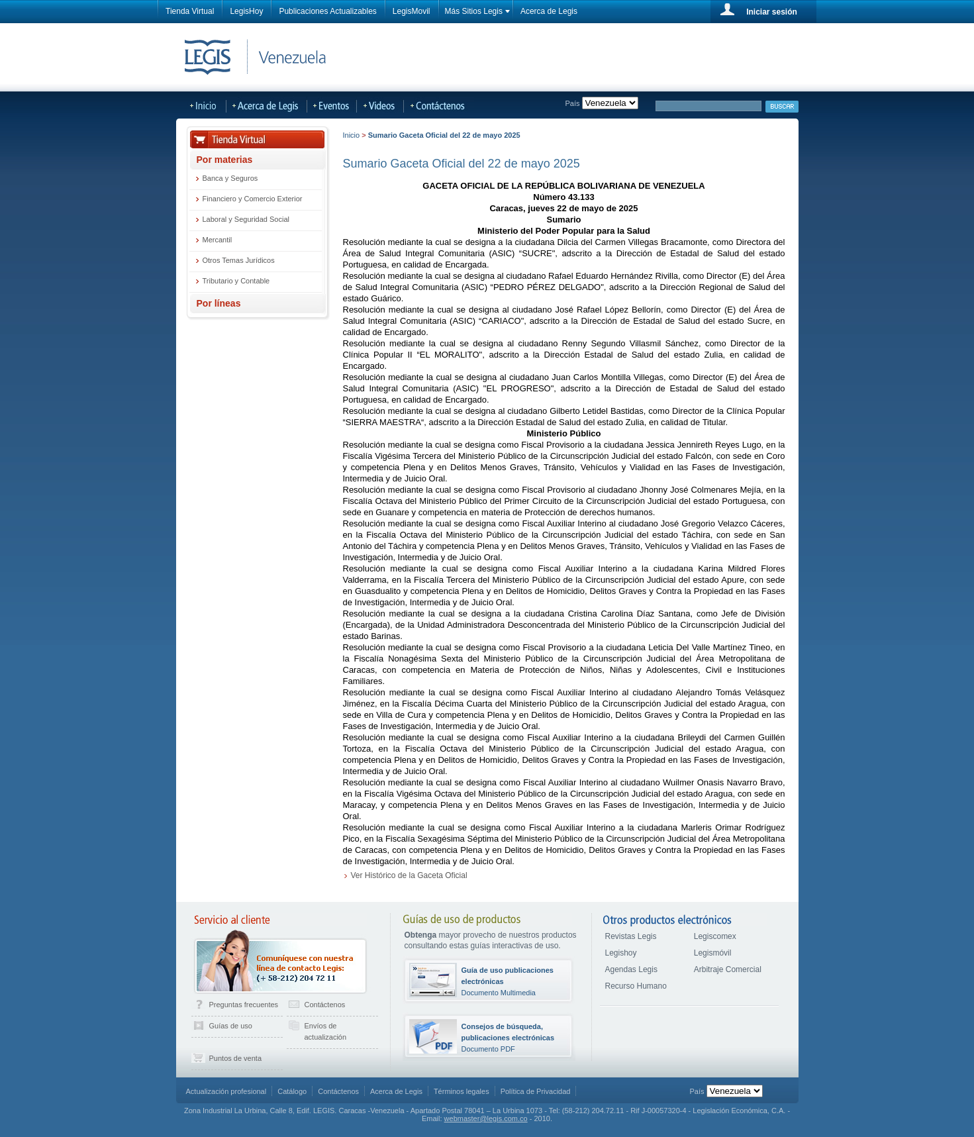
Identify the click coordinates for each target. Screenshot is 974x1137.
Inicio (351, 135)
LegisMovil (411, 11)
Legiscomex (715, 936)
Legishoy (621, 953)
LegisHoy (246, 11)
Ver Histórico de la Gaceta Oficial (409, 875)
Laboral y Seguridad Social (246, 219)
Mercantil (217, 240)
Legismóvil (713, 953)
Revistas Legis (631, 936)
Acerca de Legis (548, 11)
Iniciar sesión (771, 12)
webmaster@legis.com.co (486, 1118)
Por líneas (219, 303)
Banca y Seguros (230, 178)
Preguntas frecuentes (244, 1005)
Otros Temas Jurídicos (239, 260)
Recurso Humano (636, 986)
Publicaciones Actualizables (327, 11)
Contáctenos (325, 1005)
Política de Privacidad (536, 1091)
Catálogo (292, 1091)
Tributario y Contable (236, 281)
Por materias (225, 159)
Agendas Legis (631, 969)
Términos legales (461, 1091)
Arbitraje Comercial (727, 969)
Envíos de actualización (326, 1031)
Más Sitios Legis (474, 11)
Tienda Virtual (190, 11)
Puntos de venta (235, 1058)
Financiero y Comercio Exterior (253, 199)
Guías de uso (230, 1026)
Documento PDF (508, 1037)
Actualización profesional (226, 1091)
